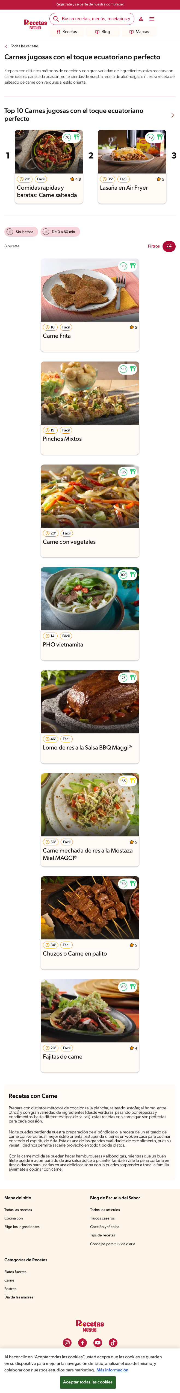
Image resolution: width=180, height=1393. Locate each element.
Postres (10, 1289)
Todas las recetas (25, 46)
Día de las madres (18, 1297)
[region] (90, 1370)
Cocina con (13, 1218)
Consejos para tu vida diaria (112, 1244)
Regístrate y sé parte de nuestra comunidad (90, 4)
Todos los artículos (105, 1210)
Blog (102, 32)
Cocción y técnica (104, 1227)
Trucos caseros (102, 1218)
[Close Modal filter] (169, 246)
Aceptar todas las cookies (88, 1382)
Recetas (66, 32)
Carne (9, 1281)
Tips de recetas (102, 1235)
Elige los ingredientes (22, 1227)
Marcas (139, 32)
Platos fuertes (15, 1272)
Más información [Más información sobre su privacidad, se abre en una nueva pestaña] (112, 1370)
